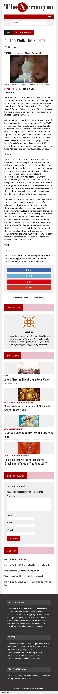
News (6, 375)
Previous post (20, 298)
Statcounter (5, 692)
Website (10, 530)
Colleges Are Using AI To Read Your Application (21, 570)
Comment (11, 496)
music (27, 53)
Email (9, 522)
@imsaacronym (23, 679)
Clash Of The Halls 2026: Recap (16, 559)
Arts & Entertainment (13, 402)
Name (9, 515)
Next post (39, 298)
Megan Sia (17, 89)
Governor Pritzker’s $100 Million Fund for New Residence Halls (27, 565)
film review (18, 53)
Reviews (31, 402)
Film (25, 402)
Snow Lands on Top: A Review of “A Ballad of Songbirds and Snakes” (28, 408)
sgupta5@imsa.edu (15, 658)
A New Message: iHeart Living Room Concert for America (28, 381)
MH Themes (40, 688)
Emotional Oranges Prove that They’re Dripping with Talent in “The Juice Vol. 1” (25, 461)
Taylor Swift (37, 53)
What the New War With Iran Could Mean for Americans (25, 576)
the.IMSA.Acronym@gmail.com (20, 649)
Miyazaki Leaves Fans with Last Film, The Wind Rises (28, 435)
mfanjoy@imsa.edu (35, 658)
